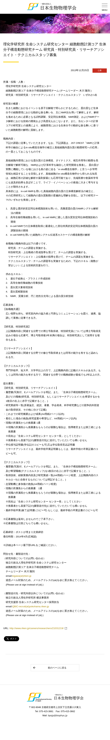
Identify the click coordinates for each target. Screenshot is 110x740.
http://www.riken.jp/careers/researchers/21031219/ (36, 628)
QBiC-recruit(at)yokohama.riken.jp (30, 606)
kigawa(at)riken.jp (21, 576)
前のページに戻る (49, 667)
